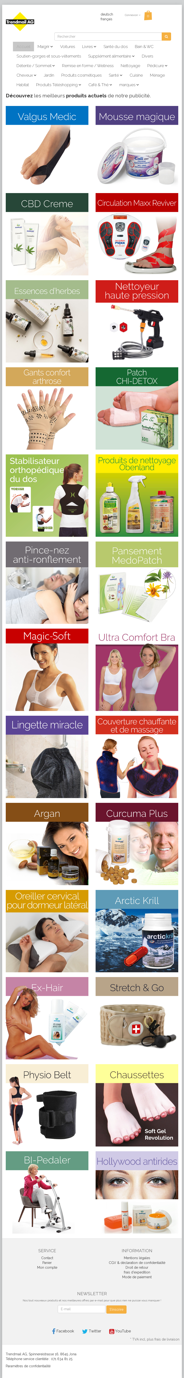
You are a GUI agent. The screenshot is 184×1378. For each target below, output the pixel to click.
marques (129, 84)
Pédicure (157, 65)
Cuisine (136, 75)
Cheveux (26, 75)
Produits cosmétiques (81, 75)
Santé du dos (116, 46)
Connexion (132, 15)
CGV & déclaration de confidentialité (137, 1263)
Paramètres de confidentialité (28, 1366)
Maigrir (45, 46)
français (106, 19)
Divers (147, 56)
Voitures (67, 46)
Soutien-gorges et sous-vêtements (49, 56)
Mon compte (47, 1267)
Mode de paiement (137, 1277)
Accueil (23, 46)
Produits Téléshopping (58, 84)
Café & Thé (100, 84)
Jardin (49, 75)
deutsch (107, 14)
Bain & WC (144, 46)
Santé (115, 75)
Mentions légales (137, 1258)
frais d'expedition (137, 1272)
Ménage (157, 75)
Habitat (23, 84)
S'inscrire (116, 1309)
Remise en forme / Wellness (88, 65)
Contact (47, 1258)
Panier (47, 1263)
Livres (89, 46)
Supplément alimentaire (111, 56)
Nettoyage (130, 65)
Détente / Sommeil (36, 65)
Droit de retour (137, 1267)
